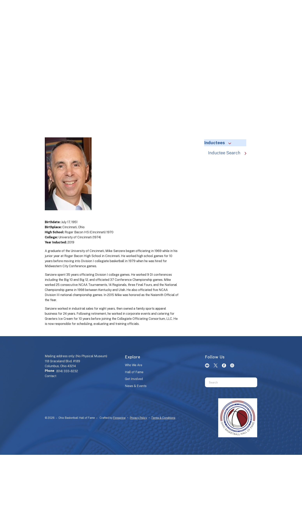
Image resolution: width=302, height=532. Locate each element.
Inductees (219, 142)
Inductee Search (229, 152)
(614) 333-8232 (67, 371)
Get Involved (134, 379)
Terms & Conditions (163, 417)
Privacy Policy (138, 417)
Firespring (119, 417)
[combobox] (226, 382)
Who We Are (133, 365)
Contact (50, 376)
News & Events (136, 386)
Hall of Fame (134, 372)
